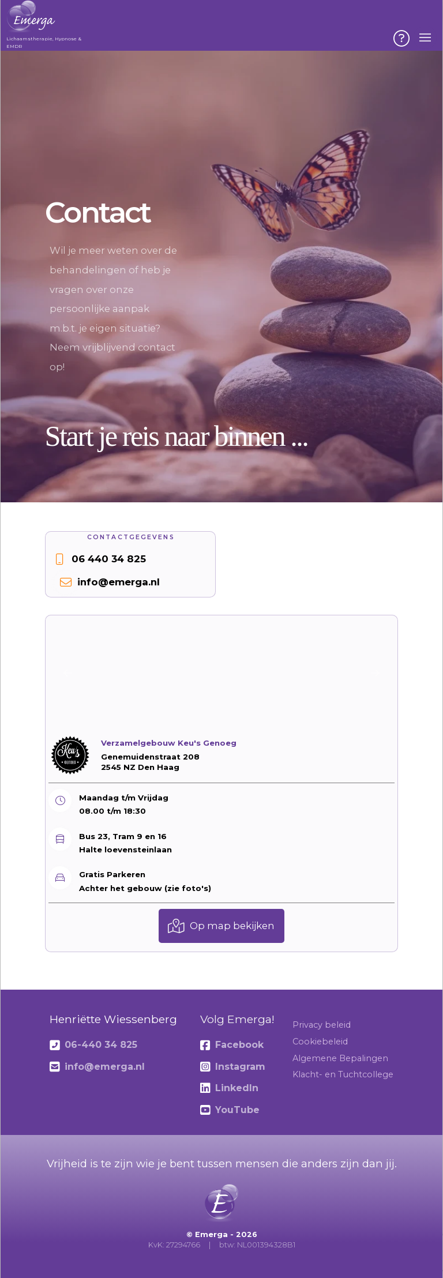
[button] (401, 38)
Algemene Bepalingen (340, 1058)
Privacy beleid (321, 1025)
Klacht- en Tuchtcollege (342, 1074)
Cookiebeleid (320, 1041)
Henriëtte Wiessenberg (113, 1019)
